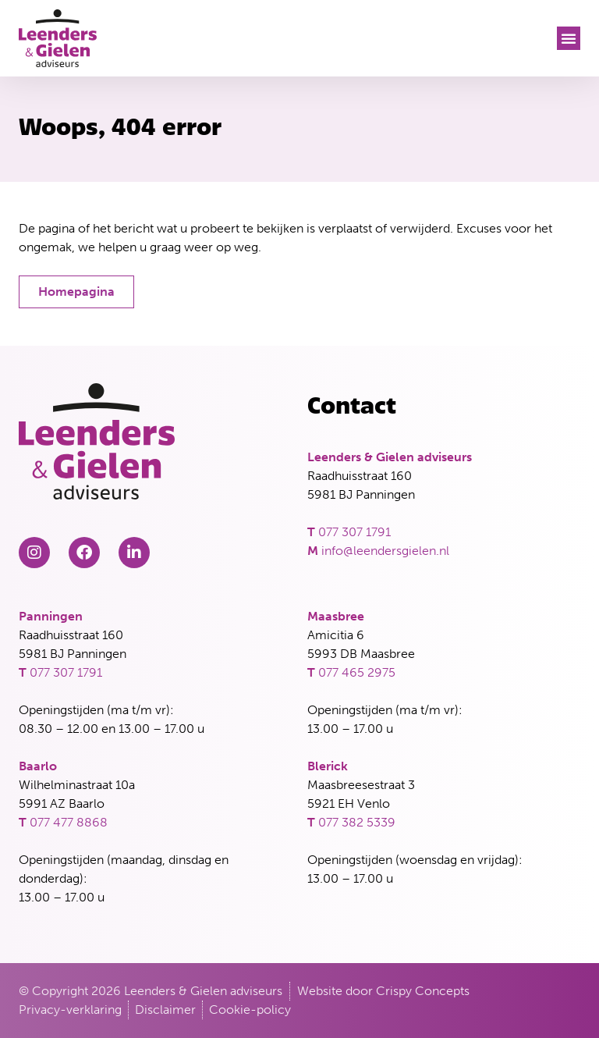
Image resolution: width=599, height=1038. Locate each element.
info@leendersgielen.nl (385, 550)
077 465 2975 (356, 672)
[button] (568, 38)
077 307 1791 (354, 531)
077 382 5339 (356, 822)
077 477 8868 (69, 822)
